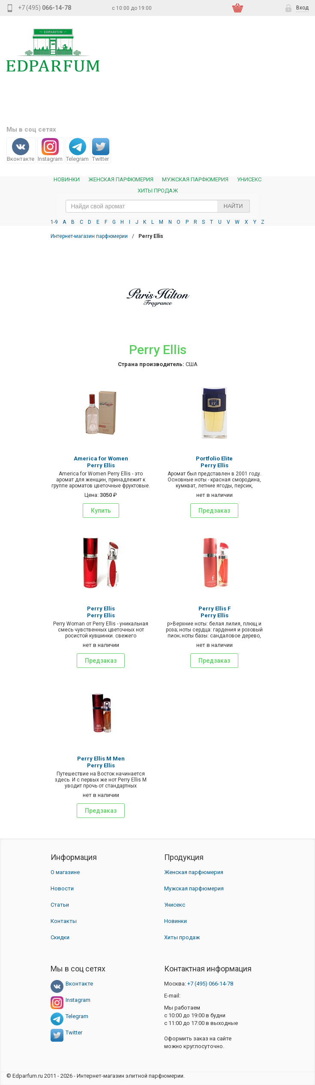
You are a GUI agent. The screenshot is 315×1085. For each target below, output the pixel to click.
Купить (101, 510)
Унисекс (249, 179)
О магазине (65, 872)
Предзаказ (214, 510)
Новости (62, 888)
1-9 (54, 222)
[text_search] (158, 206)
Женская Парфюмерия (120, 179)
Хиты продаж (158, 190)
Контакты (64, 921)
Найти (233, 206)
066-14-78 (210, 983)
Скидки (60, 937)
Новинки (67, 179)
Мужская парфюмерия (195, 179)
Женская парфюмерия (193, 872)
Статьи (60, 905)
